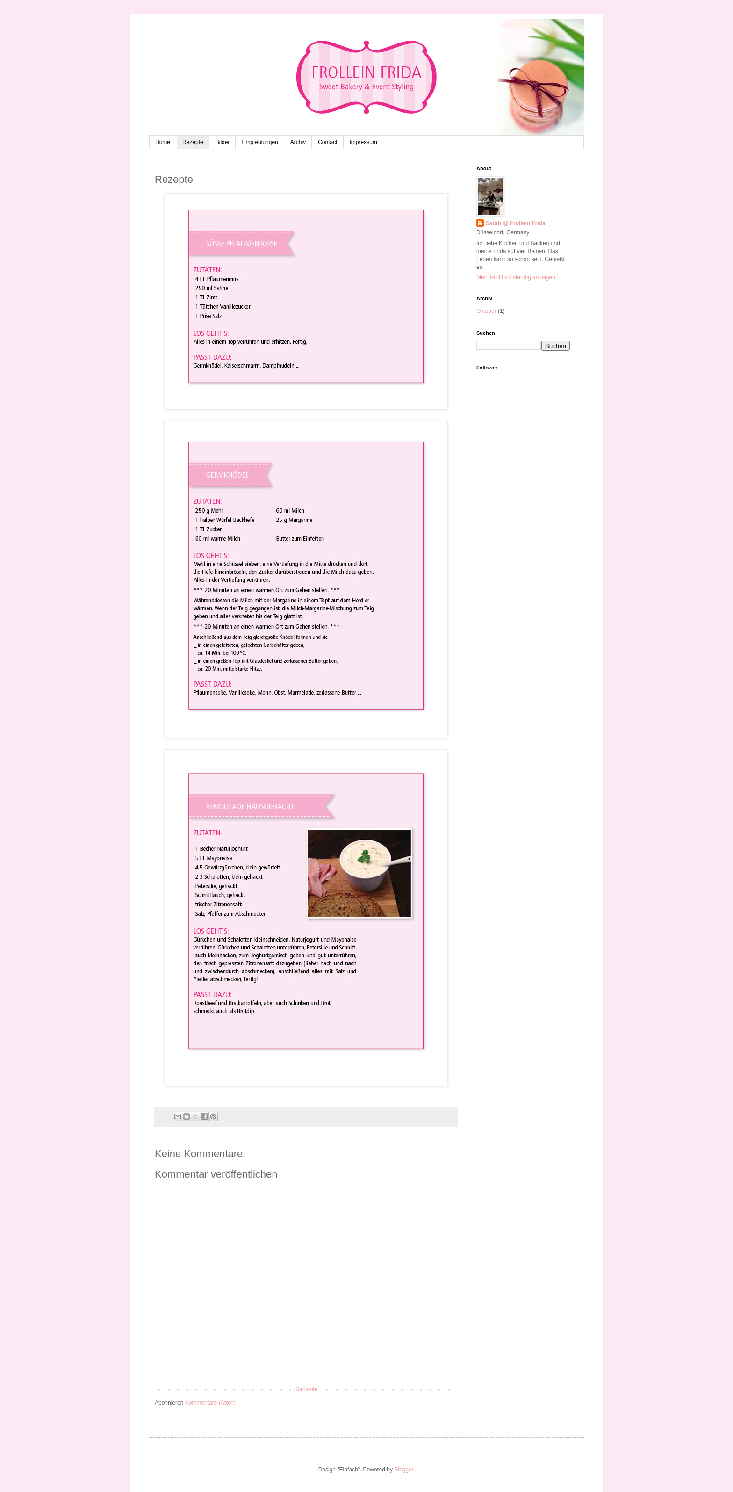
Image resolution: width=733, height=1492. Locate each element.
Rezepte (192, 142)
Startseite (306, 1389)
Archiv (298, 142)
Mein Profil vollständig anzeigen (515, 277)
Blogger (403, 1469)
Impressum (363, 142)
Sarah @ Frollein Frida (516, 223)
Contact (327, 142)
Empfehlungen (260, 142)
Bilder (223, 142)
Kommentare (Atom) (210, 1402)
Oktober (486, 311)
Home (162, 142)
